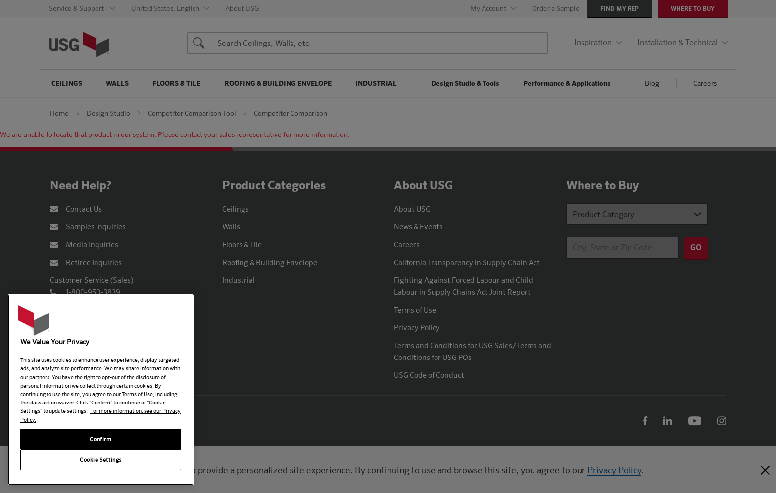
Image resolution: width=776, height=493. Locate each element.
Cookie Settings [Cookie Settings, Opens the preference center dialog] (101, 459)
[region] (101, 389)
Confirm (100, 439)
